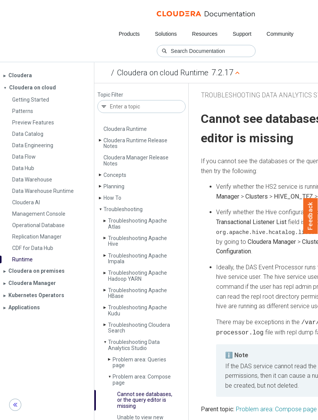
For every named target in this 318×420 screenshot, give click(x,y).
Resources (205, 34)
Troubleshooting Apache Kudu (137, 310)
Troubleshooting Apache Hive (137, 241)
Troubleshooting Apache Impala (137, 258)
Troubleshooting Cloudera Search (139, 328)
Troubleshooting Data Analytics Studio (134, 345)
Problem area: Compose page (142, 379)
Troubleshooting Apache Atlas (137, 223)
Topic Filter (110, 95)
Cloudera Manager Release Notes (136, 160)
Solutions (166, 34)
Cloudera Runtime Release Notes (135, 143)
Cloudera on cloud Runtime (162, 72)
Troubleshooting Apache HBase (137, 293)
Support (242, 34)
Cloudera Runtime (125, 129)
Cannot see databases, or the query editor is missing (144, 400)
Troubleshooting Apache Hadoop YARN (137, 276)
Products (129, 34)
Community (280, 34)
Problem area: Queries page (139, 362)
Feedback (310, 216)
